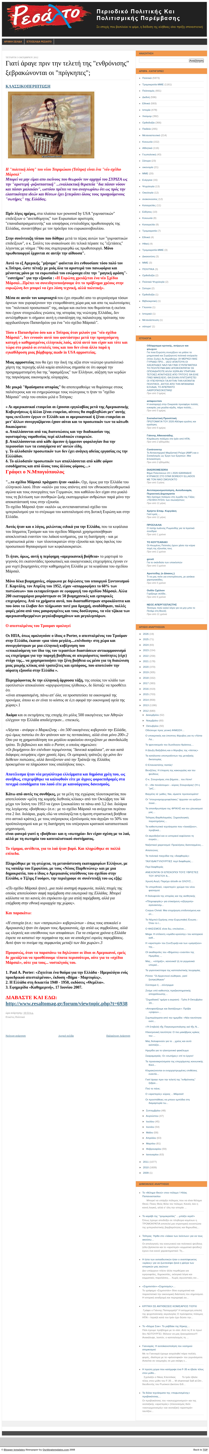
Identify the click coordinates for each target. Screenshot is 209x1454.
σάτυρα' (146, 326)
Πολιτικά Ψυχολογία (153, 281)
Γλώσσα (147, 307)
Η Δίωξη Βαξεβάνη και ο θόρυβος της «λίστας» (172, 750)
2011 (146, 1161)
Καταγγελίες (149, 205)
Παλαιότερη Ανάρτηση (118, 1035)
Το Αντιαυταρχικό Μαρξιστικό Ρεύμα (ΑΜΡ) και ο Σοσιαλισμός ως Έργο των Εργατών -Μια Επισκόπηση (172, 455)
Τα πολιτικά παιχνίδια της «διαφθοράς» (167, 855)
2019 (146, 672)
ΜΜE (145, 262)
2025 (146, 639)
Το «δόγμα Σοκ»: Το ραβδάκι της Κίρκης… (166, 1326)
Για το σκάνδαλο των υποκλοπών (164, 562)
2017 (146, 683)
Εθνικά (146, 103)
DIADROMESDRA (157, 469)
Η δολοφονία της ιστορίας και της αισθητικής (170, 895)
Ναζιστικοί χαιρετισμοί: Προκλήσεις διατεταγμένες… (175, 844)
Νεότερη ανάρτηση (16, 1035)
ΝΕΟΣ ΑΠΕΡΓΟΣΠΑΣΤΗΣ (162, 604)
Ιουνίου (150, 1126)
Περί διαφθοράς (154, 866)
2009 (146, 1172)
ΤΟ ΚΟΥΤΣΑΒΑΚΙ (157, 542)
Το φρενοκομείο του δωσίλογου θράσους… (170, 744)
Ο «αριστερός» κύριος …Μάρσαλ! (165, 1093)
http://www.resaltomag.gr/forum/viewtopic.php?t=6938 (67, 1003)
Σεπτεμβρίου (153, 1110)
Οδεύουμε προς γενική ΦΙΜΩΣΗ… (165, 730)
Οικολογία (148, 192)
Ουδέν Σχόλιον (156, 590)
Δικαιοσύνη (148, 256)
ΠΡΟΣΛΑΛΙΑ (154, 524)
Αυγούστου (152, 1115)
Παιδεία (146, 128)
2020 (146, 666)
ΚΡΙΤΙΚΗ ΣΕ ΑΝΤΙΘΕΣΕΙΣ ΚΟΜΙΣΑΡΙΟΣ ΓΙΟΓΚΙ (169, 1306)
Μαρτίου (151, 1143)
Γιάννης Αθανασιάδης (160, 435)
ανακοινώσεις (150, 199)
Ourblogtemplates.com (56, 1449)
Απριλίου (151, 1137)
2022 (146, 655)
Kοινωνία (147, 218)
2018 (146, 677)
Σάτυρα (146, 160)
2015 (146, 694)
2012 (146, 710)
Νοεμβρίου (152, 720)
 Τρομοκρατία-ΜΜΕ (153, 249)
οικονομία (147, 167)
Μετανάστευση (150, 319)
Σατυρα (146, 288)
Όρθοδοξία (148, 294)
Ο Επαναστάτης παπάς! (159, 764)
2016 (146, 688)
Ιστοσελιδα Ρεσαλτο (39, 41)
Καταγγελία (148, 224)
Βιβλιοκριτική (149, 301)
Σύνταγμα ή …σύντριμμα (160, 984)
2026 (146, 633)
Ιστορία (146, 109)
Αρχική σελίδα (66, 1035)
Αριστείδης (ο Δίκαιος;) (161, 573)
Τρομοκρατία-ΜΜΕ (153, 84)
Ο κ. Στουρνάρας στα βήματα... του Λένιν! (169, 779)
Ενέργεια (147, 179)
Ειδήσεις (147, 211)
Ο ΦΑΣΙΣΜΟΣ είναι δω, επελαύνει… (166, 928)
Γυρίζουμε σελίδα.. (156, 593)
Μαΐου (150, 1132)
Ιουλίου (150, 1121)
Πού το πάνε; (153, 1088)
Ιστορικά (147, 313)
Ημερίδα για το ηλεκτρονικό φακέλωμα (167, 1050)
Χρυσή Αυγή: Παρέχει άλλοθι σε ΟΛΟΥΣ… (169, 881)
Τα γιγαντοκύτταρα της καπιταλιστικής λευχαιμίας (173, 970)
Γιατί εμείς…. (154, 514)
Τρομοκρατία (149, 230)
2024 (146, 644)
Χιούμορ (147, 116)
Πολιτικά (147, 78)
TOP (205, 1449)
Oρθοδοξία (148, 275)
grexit (150, 559)
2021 (146, 661)
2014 (146, 699)
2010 (146, 1167)
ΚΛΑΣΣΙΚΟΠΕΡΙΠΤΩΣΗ (28, 86)
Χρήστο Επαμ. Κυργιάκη (161, 510)
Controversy (154, 449)
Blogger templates (14, 1449)
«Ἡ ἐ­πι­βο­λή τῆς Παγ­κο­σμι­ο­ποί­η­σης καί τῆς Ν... (172, 1026)
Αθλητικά (147, 148)
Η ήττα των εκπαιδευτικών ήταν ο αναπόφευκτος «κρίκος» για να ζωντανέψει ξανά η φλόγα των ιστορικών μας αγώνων (169, 1263)
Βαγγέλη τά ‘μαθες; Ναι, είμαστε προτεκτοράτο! (172, 794)
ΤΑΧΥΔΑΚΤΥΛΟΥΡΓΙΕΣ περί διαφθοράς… (169, 861)
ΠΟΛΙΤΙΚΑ (148, 269)
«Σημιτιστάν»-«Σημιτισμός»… (159, 1286)
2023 (146, 650)
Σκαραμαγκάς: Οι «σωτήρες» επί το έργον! (169, 1055)
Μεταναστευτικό (151, 135)
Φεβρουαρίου (154, 1148)
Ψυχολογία (148, 186)
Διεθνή (146, 97)
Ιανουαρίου (152, 1154)
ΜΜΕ (145, 173)
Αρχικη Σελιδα (13, 41)
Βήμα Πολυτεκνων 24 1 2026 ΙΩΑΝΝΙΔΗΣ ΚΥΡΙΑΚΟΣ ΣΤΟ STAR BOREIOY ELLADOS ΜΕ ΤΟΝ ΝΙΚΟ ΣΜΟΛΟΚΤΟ (171, 476)
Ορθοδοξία (148, 122)
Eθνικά (146, 237)
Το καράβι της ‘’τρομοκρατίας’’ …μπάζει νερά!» (168, 1216)
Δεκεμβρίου (153, 714)
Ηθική (145, 243)
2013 (146, 705)
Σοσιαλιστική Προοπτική (162, 418)
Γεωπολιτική (149, 154)
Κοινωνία (147, 141)
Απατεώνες (152, 850)
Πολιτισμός (148, 90)
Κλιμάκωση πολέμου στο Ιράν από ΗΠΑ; (168, 438)
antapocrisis (154, 401)
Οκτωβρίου (152, 725)
